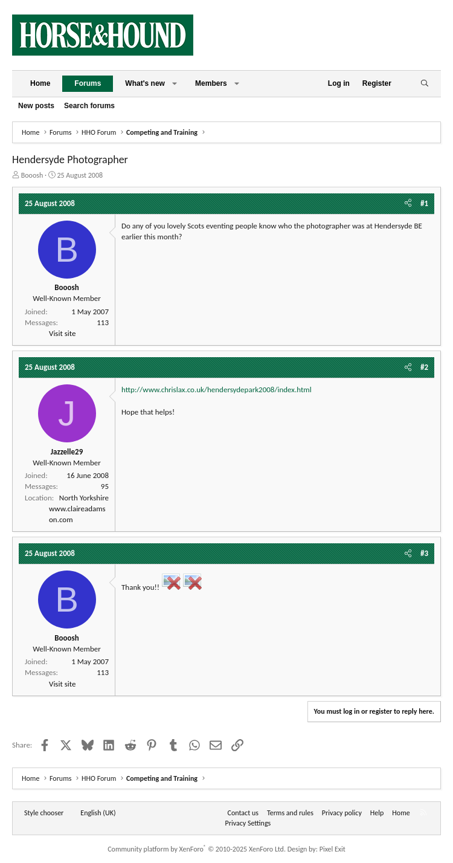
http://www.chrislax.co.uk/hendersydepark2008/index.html (216, 389)
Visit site (62, 333)
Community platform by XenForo (197, 849)
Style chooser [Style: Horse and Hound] (43, 813)
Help (377, 813)
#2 (424, 367)
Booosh (32, 175)
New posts (36, 106)
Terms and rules (290, 813)
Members (211, 83)
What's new (145, 83)
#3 (424, 553)
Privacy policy (342, 813)
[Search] (424, 84)
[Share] (408, 203)
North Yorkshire (84, 497)
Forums (87, 83)
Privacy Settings (248, 823)
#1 (424, 203)
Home (40, 83)
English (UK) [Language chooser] (97, 813)
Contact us (243, 813)
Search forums (89, 106)
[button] (174, 84)
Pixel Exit (332, 849)
